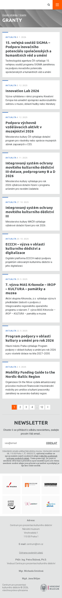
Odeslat (51, 443)
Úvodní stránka (9, 15)
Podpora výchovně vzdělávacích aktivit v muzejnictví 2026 (23, 127)
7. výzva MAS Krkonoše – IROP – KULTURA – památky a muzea (30, 289)
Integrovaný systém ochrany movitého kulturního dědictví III (29, 212)
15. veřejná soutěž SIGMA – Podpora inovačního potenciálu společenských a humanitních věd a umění (28, 49)
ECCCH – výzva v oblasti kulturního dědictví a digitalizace (25, 248)
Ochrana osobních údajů (31, 552)
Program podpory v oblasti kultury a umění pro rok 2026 (29, 338)
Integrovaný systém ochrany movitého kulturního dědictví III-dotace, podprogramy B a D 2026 (30, 169)
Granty (23, 15)
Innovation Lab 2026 (22, 91)
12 (41, 407)
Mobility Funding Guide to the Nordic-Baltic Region (30, 374)
